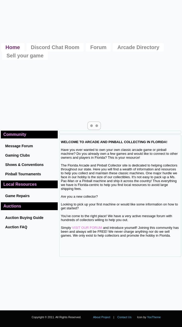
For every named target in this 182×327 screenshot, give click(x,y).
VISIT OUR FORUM (87, 228)
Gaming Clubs (17, 155)
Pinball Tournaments (23, 174)
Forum (98, 47)
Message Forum (19, 146)
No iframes (117, 284)
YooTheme (154, 317)
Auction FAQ (16, 227)
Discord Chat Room (55, 47)
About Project (101, 317)
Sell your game (24, 55)
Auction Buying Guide (24, 218)
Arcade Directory (138, 47)
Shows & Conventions (24, 165)
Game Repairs (17, 196)
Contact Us (124, 317)
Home (12, 47)
